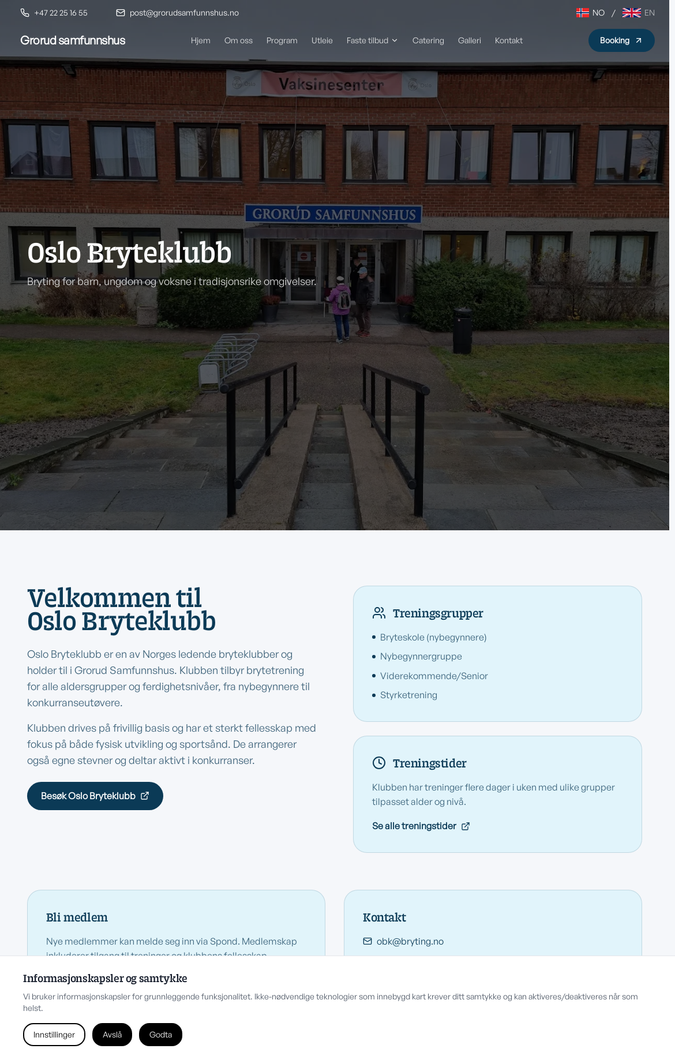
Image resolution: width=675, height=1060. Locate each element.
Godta (160, 1034)
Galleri (469, 40)
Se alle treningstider (421, 825)
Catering (428, 40)
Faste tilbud (373, 40)
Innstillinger (54, 1034)
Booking (621, 40)
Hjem (201, 40)
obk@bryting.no (403, 942)
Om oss (238, 40)
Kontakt (509, 40)
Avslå (112, 1034)
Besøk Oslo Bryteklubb (95, 795)
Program (282, 40)
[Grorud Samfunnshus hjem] (72, 40)
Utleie (322, 40)
